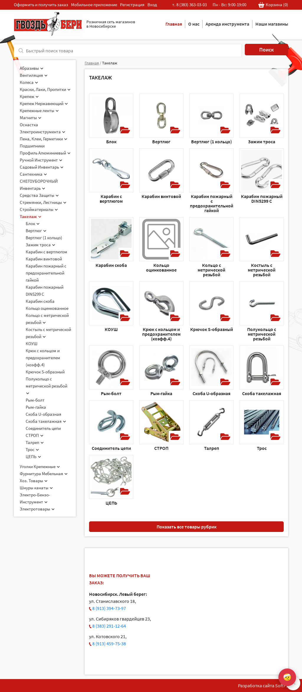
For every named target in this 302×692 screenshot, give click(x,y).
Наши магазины (271, 24)
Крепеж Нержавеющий (44, 103)
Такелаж (30, 216)
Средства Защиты (39, 195)
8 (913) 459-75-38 (109, 643)
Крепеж (29, 96)
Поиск (266, 49)
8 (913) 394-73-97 (109, 608)
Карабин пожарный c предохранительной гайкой (46, 273)
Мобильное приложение (94, 4)
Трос (32, 449)
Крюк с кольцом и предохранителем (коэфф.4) (43, 357)
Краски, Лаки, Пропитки (45, 89)
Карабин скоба (40, 301)
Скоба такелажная (46, 421)
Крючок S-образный (45, 372)
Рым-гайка (36, 407)
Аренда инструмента (227, 24)
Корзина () (273, 4)
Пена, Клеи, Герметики (43, 139)
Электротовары (37, 509)
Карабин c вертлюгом (46, 251)
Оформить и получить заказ (41, 4)
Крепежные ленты (39, 110)
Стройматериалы (39, 209)
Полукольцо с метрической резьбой (46, 385)
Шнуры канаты (36, 487)
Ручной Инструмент (41, 160)
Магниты (30, 117)
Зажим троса (40, 244)
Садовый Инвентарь (41, 167)
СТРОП (34, 435)
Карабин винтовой (44, 259)
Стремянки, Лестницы (43, 202)
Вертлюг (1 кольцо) (44, 237)
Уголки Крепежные (40, 466)
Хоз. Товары (33, 480)
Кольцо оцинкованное (47, 308)
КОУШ (31, 343)
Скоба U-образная (43, 414)
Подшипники (32, 146)
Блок (33, 223)
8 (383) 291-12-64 (109, 626)
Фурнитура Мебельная (44, 473)
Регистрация (132, 4)
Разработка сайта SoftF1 (263, 685)
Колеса (29, 82)
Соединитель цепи (43, 428)
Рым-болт (35, 400)
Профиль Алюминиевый (45, 153)
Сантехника (33, 174)
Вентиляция (33, 75)
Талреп (35, 442)
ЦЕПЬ (33, 456)
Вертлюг (36, 230)
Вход (152, 4)
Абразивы (31, 68)
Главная (173, 24)
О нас (193, 24)
